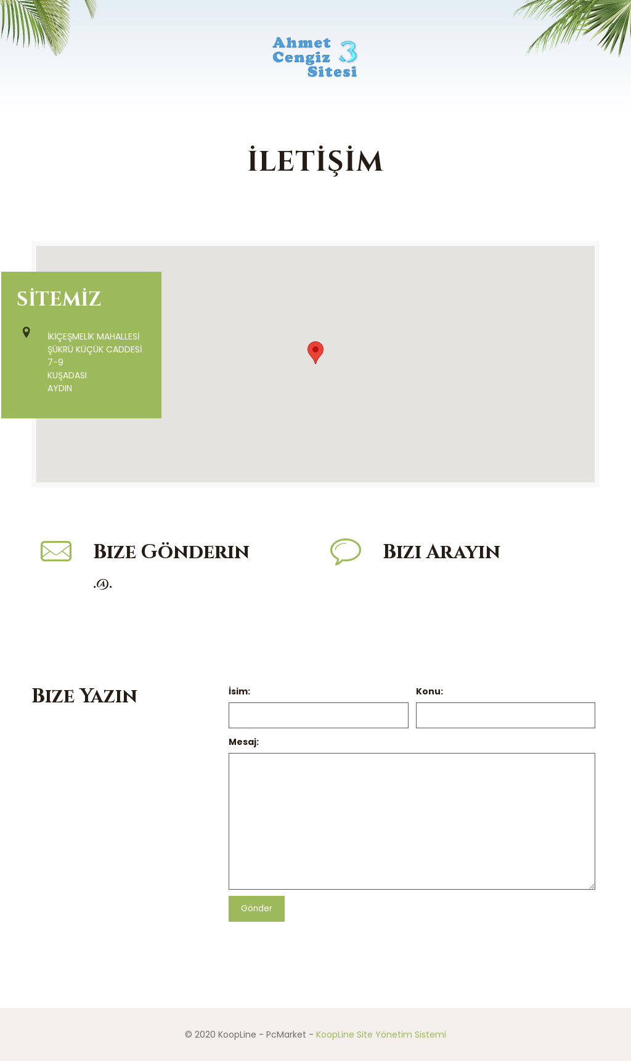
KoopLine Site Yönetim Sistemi (381, 1034)
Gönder (256, 908)
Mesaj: (244, 742)
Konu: (429, 691)
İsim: (239, 691)
